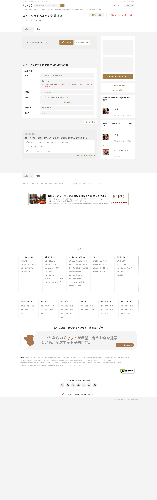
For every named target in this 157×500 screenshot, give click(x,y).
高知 (102, 310)
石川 (71, 313)
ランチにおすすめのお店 (76, 275)
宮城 (22, 310)
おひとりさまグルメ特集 (76, 282)
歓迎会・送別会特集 (75, 272)
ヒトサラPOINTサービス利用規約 (91, 363)
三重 (62, 313)
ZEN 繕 (116, 109)
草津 (42, 184)
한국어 (91, 394)
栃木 (51, 310)
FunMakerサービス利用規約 (28, 365)
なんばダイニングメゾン (100, 261)
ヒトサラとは (37, 357)
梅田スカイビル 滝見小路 (100, 268)
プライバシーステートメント (72, 365)
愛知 (71, 310)
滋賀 (93, 310)
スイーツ (24, 20)
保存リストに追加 (96, 15)
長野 (71, 306)
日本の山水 (120, 275)
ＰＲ (94, 257)
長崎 (131, 306)
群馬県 (30, 9)
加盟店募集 (73, 357)
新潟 (62, 306)
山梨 (66, 306)
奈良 (82, 310)
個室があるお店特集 (75, 286)
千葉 (53, 306)
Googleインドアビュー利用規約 (102, 360)
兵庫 (86, 306)
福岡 (122, 306)
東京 (42, 306)
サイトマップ (57, 357)
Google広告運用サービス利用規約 (83, 360)
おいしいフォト (121, 264)
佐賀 (126, 306)
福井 (62, 317)
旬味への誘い (49, 272)
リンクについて (81, 357)
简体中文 (78, 394)
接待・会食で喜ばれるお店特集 (78, 268)
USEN (22, 357)
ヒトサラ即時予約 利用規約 (121, 357)
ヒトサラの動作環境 (47, 357)
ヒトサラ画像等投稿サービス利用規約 (111, 363)
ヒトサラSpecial (50, 261)
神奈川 (47, 306)
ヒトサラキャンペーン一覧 (53, 282)
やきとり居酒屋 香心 (121, 150)
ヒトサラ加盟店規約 (52, 360)
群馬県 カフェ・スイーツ (40, 9)
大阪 (82, 306)
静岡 (66, 310)
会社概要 (89, 357)
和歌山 (87, 310)
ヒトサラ (24, 9)
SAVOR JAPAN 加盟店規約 (66, 360)
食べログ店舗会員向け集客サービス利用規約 (32, 363)
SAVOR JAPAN (121, 261)
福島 (22, 313)
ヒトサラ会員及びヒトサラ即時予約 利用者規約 (33, 360)
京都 (91, 306)
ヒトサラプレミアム (27, 268)
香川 (106, 306)
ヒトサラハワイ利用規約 (74, 363)
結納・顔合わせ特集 (75, 279)
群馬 (42, 313)
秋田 (26, 310)
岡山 (102, 313)
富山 (66, 313)
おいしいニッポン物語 (52, 268)
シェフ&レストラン (27, 257)
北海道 (23, 306)
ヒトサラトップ (29, 357)
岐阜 (62, 310)
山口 (111, 313)
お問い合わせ (65, 357)
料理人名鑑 (24, 261)
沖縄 (128, 313)
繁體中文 (85, 394)
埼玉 (42, 310)
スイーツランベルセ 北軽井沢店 (42, 16)
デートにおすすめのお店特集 (78, 264)
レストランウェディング (124, 268)
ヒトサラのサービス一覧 (127, 1)
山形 (31, 310)
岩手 (33, 306)
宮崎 (131, 310)
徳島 (102, 306)
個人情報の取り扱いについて (55, 365)
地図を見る (67, 102)
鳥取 (106, 310)
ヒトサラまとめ (49, 275)
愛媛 (111, 306)
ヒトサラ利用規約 (108, 357)
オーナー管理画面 (97, 357)
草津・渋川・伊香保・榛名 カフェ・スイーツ (59, 9)
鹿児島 (123, 313)
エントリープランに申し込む (84, 155)
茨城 (46, 310)
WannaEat (120, 272)
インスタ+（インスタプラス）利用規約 (56, 363)
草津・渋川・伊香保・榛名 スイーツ (85, 184)
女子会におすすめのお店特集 (78, 261)
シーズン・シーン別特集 (77, 257)
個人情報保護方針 (42, 365)
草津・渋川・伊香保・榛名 (30, 184)
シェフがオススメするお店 (29, 264)
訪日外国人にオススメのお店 (54, 279)
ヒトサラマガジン (50, 264)
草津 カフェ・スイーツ (77, 9)
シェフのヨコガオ (26, 272)
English (71, 394)
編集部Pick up (50, 257)
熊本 (122, 310)
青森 (28, 306)
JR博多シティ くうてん (100, 264)
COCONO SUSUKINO (99, 272)
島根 (111, 310)
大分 (126, 310)
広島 (106, 313)
